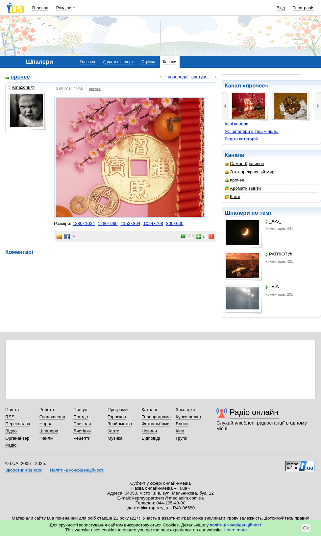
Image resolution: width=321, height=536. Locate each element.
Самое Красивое (244, 163)
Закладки (185, 409)
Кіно (180, 430)
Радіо (10, 445)
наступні (200, 76)
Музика (115, 438)
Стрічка (148, 62)
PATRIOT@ (278, 254)
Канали (170, 62)
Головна (40, 7)
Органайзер (17, 438)
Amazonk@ (21, 87)
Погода (80, 416)
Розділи (63, 7)
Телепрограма (156, 416)
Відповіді (151, 438)
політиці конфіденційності (236, 525)
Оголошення (52, 416)
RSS (9, 416)
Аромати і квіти (243, 188)
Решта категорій (241, 138)
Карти (113, 430)
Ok (306, 527)
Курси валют (188, 416)
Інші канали (237, 123)
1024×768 (153, 223)
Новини (149, 430)
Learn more (235, 529)
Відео (11, 430)
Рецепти (81, 438)
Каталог (150, 409)
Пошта (12, 409)
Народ (46, 423)
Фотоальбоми (156, 423)
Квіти (232, 196)
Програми (118, 409)
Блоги (182, 423)
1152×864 (130, 223)
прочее (255, 86)
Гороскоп (117, 416)
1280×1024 (84, 223)
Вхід (281, 7)
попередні (178, 76)
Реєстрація (303, 7)
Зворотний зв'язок (23, 470)
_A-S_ (273, 221)
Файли (46, 438)
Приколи (82, 423)
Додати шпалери (118, 62)
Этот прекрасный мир (249, 171)
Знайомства (120, 423)
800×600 (175, 223)
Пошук (80, 409)
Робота (46, 409)
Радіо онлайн (254, 412)
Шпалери (237, 213)
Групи (181, 438)
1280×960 (107, 223)
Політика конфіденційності (77, 470)
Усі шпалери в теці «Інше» (252, 131)
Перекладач (17, 423)
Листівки (82, 430)
